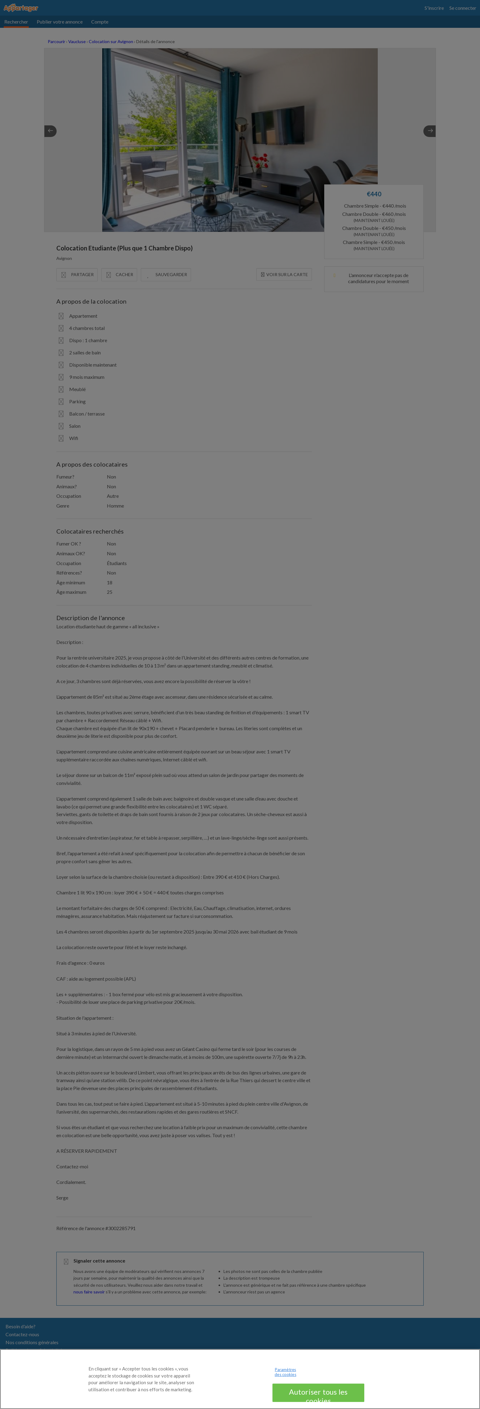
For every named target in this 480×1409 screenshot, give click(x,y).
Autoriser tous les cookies (318, 1401)
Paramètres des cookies (285, 1378)
